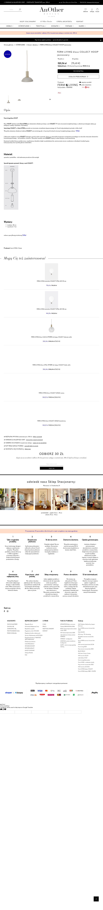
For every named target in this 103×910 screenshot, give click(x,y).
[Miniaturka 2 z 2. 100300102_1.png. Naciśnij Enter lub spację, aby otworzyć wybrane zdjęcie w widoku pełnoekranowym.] (19, 100)
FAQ (26, 655)
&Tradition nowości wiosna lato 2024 (86, 637)
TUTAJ (77, 131)
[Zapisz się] (51, 468)
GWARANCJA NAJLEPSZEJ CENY (15, 2)
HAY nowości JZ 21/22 (83, 666)
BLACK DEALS (81, 651)
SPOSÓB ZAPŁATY (29, 648)
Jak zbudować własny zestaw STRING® (67, 635)
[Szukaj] (20, 9)
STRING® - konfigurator (66, 638)
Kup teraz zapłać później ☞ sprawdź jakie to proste (51, 40)
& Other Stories (46, 22)
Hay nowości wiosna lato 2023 (86, 649)
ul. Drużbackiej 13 (55, 485)
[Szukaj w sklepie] (11, 9)
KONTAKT (45, 631)
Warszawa (46, 485)
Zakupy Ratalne (29, 652)
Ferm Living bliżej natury (84, 660)
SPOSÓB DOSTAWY (30, 646)
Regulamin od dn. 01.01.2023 (32, 631)
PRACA (44, 626)
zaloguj (92, 11)
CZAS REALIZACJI (29, 643)
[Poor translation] (4, 709)
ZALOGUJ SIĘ (10, 626)
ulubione (85, 11)
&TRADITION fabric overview (67, 624)
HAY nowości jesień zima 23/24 (86, 644)
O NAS (44, 624)
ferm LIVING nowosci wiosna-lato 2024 (86, 629)
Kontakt (79, 21)
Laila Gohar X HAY (82, 657)
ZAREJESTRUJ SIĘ (11, 628)
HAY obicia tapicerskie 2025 (67, 632)
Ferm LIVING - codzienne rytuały (86, 662)
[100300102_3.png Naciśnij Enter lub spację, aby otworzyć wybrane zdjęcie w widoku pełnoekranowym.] (27, 70)
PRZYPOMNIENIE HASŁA (13, 631)
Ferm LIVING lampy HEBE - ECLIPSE (87, 671)
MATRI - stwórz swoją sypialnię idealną (68, 645)
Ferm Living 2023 (82, 646)
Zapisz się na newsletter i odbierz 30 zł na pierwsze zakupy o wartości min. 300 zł (51, 33)
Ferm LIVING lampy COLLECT (85, 669)
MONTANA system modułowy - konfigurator (68, 641)
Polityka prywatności (30, 641)
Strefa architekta (64, 21)
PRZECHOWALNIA (12, 633)
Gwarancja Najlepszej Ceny (32, 626)
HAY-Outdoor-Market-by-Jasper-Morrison (86, 625)
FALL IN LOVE (81, 632)
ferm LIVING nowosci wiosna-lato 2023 (86, 641)
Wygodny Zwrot (29, 624)
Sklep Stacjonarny (28, 21)
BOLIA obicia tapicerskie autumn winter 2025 (68, 629)
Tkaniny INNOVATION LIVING (67, 626)
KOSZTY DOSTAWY (30, 650)
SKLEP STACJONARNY (48, 628)
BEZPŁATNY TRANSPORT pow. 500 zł (38, 2)
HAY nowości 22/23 (83, 655)
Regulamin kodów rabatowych (32, 633)
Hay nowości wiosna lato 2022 (86, 664)
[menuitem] (10, 26)
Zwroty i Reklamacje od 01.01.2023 (33, 635)
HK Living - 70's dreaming (84, 634)
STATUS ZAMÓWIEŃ (12, 624)
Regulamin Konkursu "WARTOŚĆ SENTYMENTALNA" (33, 638)
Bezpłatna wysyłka (29, 628)
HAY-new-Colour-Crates (84, 653)
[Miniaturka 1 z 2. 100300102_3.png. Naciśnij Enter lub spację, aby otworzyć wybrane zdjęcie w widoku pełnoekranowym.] (8, 100)
